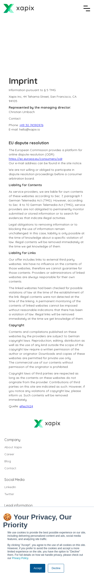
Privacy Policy (20, 558)
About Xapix (13, 447)
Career (9, 454)
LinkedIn (10, 487)
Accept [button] (38, 568)
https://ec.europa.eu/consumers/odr (35, 159)
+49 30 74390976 (31, 125)
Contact (10, 468)
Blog (7, 461)
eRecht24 (26, 406)
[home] (18, 8)
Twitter (9, 494)
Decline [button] (56, 568)
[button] (87, 8)
